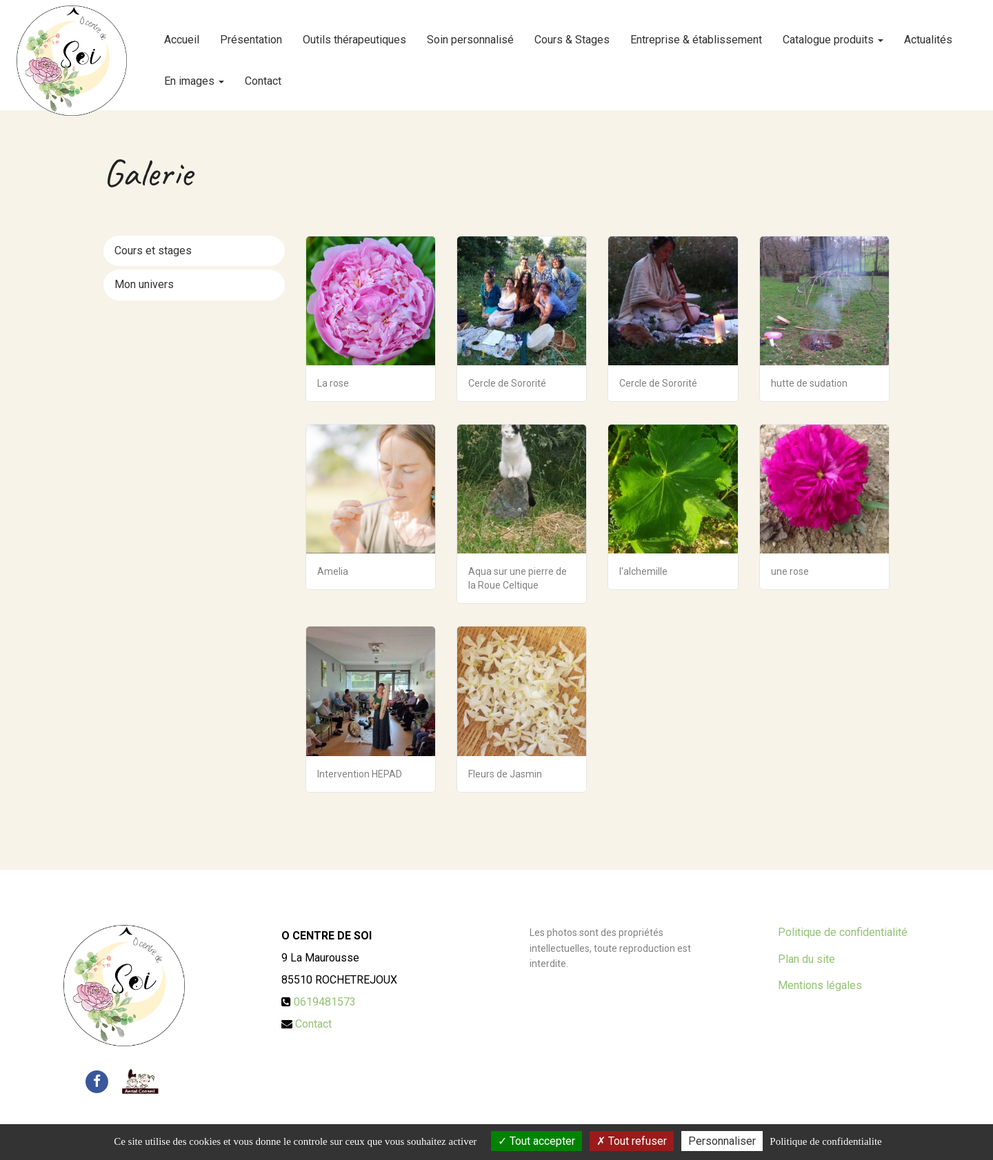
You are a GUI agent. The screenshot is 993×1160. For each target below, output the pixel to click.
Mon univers (144, 284)
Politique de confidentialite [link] (825, 1141)
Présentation (251, 34)
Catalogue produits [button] (833, 34)
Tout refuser (631, 1141)
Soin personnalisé (470, 34)
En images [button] (194, 75)
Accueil (181, 34)
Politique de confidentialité (842, 932)
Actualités (928, 34)
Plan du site (806, 959)
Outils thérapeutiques (354, 34)
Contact (263, 75)
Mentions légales (820, 985)
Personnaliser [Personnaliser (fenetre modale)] (722, 1141)
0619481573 (325, 1001)
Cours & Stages (572, 34)
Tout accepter (536, 1141)
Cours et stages (153, 250)
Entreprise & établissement (696, 34)
